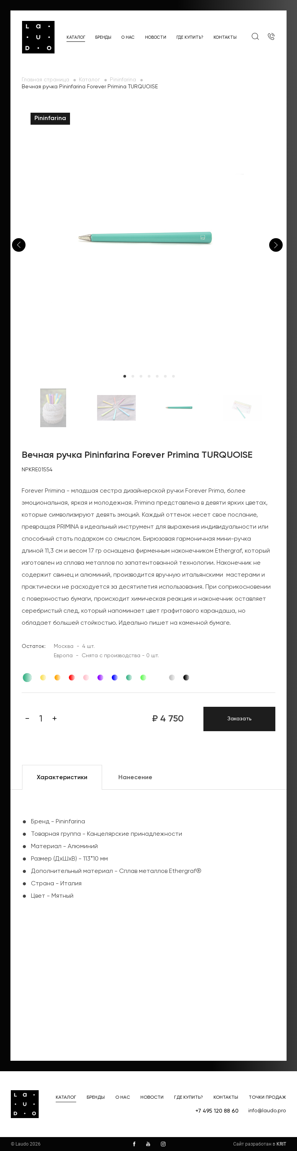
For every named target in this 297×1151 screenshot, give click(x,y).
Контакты (225, 37)
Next (276, 245)
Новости (155, 37)
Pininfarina (123, 79)
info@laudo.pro (267, 1110)
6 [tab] (165, 376)
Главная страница (45, 79)
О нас (128, 37)
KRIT (281, 1144)
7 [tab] (173, 376)
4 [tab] (149, 376)
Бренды (103, 37)
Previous (19, 245)
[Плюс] (54, 719)
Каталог (76, 37)
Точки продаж (267, 1097)
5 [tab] (157, 376)
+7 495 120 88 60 (217, 1111)
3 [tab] (141, 376)
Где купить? (189, 37)
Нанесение (135, 778)
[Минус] (27, 719)
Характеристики (62, 778)
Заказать (239, 719)
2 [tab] (132, 376)
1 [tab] (124, 376)
